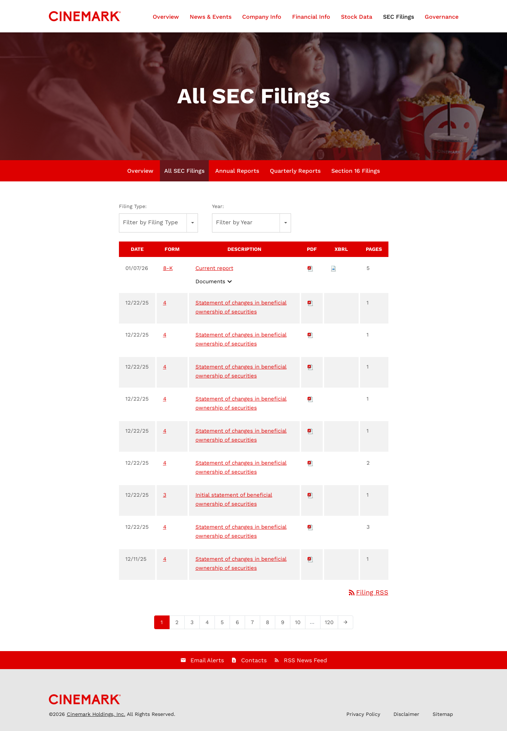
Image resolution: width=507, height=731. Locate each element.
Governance (441, 16)
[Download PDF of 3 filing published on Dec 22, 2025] (310, 495)
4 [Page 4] (209, 623)
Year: (218, 206)
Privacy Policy (363, 714)
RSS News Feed (305, 660)
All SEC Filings (184, 170)
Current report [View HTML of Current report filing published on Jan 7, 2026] (214, 268)
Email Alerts (207, 660)
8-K (168, 268)
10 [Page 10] (299, 623)
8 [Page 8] (269, 623)
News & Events (210, 16)
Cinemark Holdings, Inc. (96, 714)
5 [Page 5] (224, 623)
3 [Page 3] (194, 623)
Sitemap (443, 714)
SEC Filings (398, 16)
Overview (166, 16)
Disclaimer (406, 714)
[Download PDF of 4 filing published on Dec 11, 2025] (310, 559)
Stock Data (356, 16)
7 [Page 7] (254, 623)
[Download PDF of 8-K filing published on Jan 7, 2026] (310, 268)
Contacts (254, 660)
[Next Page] (345, 622)
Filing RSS (367, 592)
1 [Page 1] (164, 623)
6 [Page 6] (239, 623)
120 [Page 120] (330, 623)
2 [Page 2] (179, 623)
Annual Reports (237, 170)
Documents (214, 281)
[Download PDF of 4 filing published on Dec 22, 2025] (310, 302)
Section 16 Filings (355, 170)
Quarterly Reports (295, 170)
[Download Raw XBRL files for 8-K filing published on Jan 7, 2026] (333, 268)
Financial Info (311, 16)
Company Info (261, 16)
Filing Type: (133, 206)
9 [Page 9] (284, 623)
